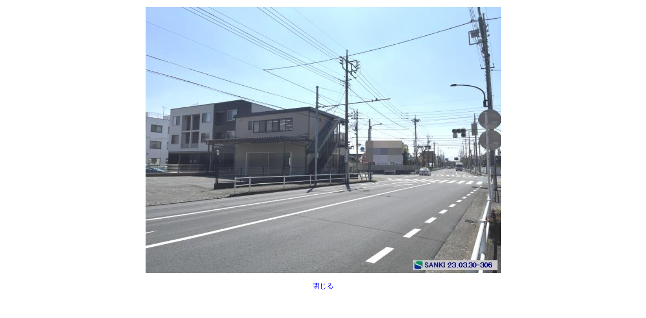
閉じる (323, 286)
